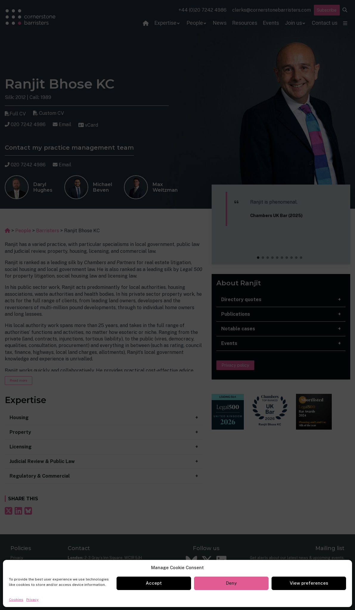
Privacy (32, 599)
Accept (154, 583)
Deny (231, 583)
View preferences (309, 583)
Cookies (16, 599)
